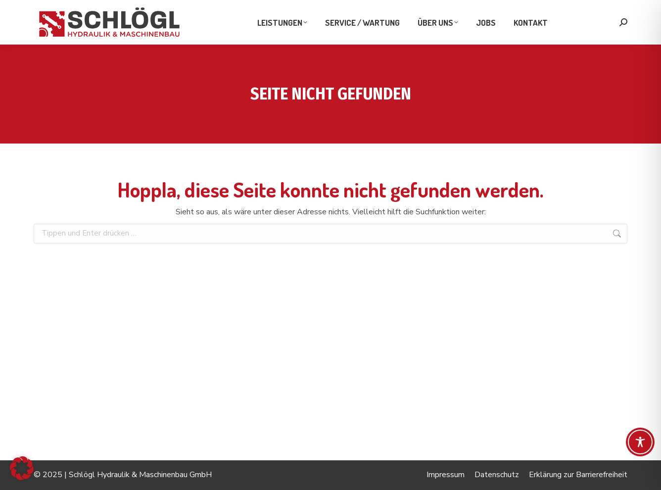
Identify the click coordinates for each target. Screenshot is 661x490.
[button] (22, 468)
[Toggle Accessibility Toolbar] (640, 442)
